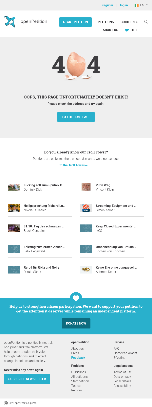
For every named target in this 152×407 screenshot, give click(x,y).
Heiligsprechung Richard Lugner (46, 206)
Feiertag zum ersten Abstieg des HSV (50, 247)
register (107, 5)
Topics (76, 386)
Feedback (78, 358)
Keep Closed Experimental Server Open (124, 226)
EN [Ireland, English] (139, 5)
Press (75, 353)
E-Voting (119, 358)
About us (110, 30)
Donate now (76, 323)
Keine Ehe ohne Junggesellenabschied (123, 267)
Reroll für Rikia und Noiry (41, 267)
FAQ (116, 348)
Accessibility (122, 386)
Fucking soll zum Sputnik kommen (48, 185)
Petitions (106, 22)
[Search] (146, 21)
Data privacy (122, 377)
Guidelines (129, 22)
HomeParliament (125, 353)
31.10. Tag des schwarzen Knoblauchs (51, 226)
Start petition (75, 22)
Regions (77, 390)
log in (124, 5)
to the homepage (76, 117)
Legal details (122, 381)
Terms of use (123, 372)
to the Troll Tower (72, 165)
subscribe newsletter (27, 379)
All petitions (79, 377)
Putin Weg (103, 185)
